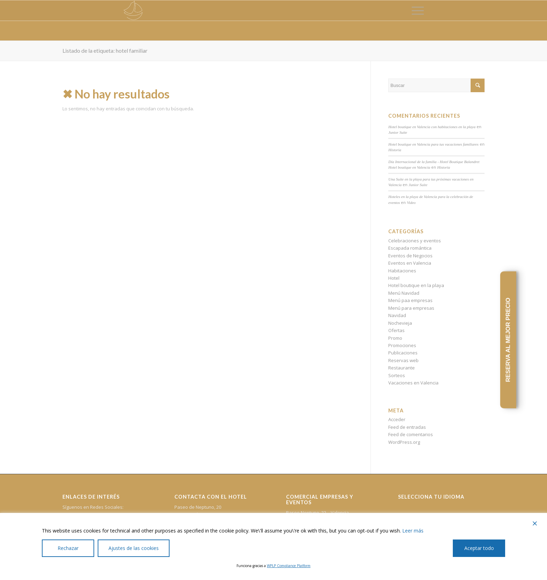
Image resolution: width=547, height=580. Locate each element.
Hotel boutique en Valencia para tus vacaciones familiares (433, 144)
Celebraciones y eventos (414, 240)
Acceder (396, 419)
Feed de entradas (407, 427)
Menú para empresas (411, 308)
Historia (394, 150)
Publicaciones (403, 353)
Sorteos (396, 375)
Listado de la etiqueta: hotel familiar (105, 50)
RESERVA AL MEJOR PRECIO (508, 340)
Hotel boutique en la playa (416, 285)
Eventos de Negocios (410, 255)
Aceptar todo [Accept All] (479, 548)
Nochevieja (400, 323)
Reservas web (403, 360)
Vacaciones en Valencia (413, 383)
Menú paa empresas (410, 300)
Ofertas (396, 330)
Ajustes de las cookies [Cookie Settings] (133, 548)
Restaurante (401, 368)
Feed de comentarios (410, 434)
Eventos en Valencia (409, 263)
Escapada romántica (410, 248)
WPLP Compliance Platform (288, 565)
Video (411, 202)
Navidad (397, 315)
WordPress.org (404, 442)
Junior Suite (397, 132)
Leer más (413, 530)
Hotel (393, 278)
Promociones (402, 345)
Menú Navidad (403, 293)
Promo (395, 338)
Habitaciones (402, 270)
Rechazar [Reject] (68, 548)
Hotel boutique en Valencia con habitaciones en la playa (431, 127)
